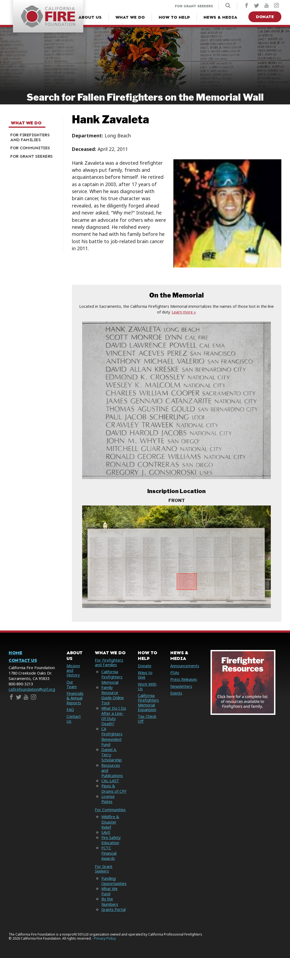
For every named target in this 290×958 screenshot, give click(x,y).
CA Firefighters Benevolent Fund (111, 736)
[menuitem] (34, 137)
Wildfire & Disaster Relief (110, 822)
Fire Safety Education (111, 840)
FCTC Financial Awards (108, 853)
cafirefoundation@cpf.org (32, 689)
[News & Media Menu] (220, 17)
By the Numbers (109, 901)
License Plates (108, 799)
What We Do (26, 123)
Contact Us (23, 660)
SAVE (105, 832)
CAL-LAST (110, 780)
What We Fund (109, 891)
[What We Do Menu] (130, 17)
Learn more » (184, 312)
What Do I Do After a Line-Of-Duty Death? (113, 716)
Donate (265, 16)
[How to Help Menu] (174, 17)
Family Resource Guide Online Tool (112, 695)
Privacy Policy (105, 938)
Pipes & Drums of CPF (113, 788)
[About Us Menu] (90, 17)
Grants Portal (113, 909)
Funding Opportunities (113, 881)
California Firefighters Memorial (111, 677)
